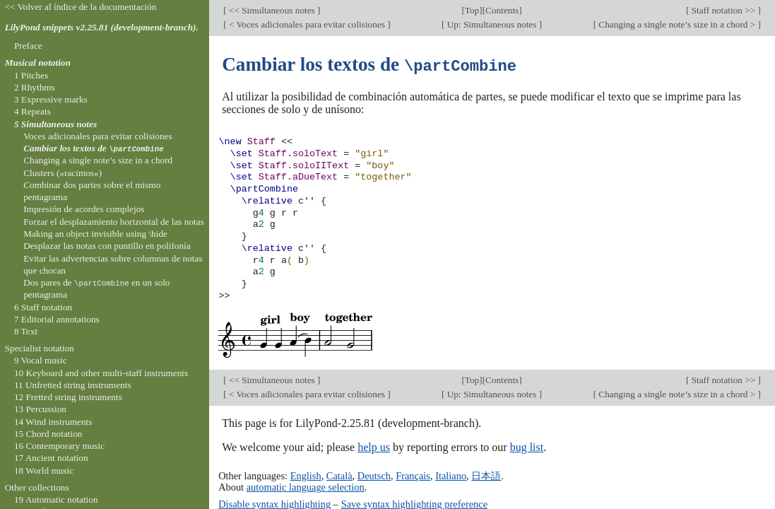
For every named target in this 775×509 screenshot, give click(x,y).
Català (339, 475)
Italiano (450, 475)
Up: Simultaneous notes (491, 24)
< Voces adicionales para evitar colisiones (307, 24)
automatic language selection (306, 486)
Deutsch (374, 475)
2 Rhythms (34, 87)
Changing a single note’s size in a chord (97, 160)
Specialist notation (39, 348)
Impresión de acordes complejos (83, 209)
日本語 (486, 475)
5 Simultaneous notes (55, 124)
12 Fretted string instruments (68, 397)
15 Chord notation (48, 433)
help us (373, 446)
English (305, 475)
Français (413, 475)
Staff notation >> (723, 10)
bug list (527, 446)
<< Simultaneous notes (272, 10)
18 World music (43, 470)
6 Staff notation (43, 307)
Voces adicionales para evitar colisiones (97, 136)
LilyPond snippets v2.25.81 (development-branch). (102, 27)
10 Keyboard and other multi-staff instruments (101, 373)
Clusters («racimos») (62, 173)
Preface (28, 45)
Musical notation (38, 62)
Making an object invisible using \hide (95, 233)
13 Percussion (40, 409)
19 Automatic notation (56, 499)
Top (472, 10)
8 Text (25, 331)
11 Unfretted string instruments (72, 385)
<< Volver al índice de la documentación (81, 6)
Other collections (37, 487)
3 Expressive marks (51, 99)
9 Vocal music (40, 360)
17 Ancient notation (51, 457)
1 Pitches (31, 75)
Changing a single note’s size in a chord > (677, 24)
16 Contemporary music (59, 445)
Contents (502, 10)
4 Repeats (32, 111)
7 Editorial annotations (57, 319)
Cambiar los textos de (93, 148)
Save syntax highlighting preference (414, 503)
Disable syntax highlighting (274, 503)
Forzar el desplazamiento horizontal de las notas (113, 221)
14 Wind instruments (53, 421)
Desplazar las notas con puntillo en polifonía (107, 245)
